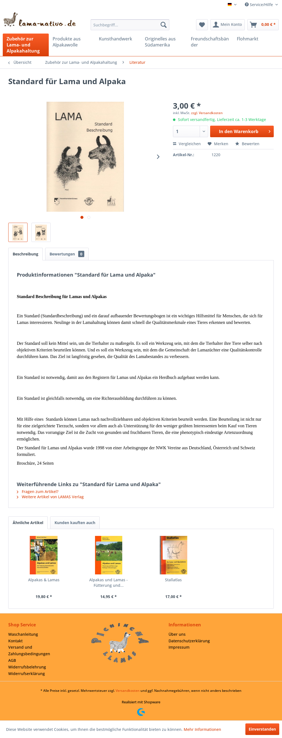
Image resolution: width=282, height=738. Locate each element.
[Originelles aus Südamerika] (164, 42)
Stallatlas (173, 579)
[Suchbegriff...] (130, 24)
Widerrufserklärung (26, 673)
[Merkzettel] (202, 24)
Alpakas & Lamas (43, 579)
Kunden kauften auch (75, 522)
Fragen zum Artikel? (37, 491)
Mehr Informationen (202, 729)
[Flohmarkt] (256, 39)
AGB (12, 660)
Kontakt (15, 640)
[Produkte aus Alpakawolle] (72, 42)
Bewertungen (67, 254)
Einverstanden (262, 729)
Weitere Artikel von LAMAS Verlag (50, 496)
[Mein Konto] (227, 24)
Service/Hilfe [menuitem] (259, 4)
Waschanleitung (23, 634)
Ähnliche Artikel (28, 522)
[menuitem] (130, 24)
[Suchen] (163, 24)
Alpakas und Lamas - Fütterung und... (108, 582)
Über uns (177, 634)
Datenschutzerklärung (189, 640)
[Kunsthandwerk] (118, 39)
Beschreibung (25, 254)
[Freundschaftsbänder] (210, 42)
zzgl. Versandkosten (207, 113)
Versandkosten (128, 690)
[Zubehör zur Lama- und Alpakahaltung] (26, 45)
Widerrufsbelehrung (27, 667)
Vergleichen (187, 143)
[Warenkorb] (263, 24)
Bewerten (247, 143)
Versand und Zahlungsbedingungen (29, 650)
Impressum (179, 647)
